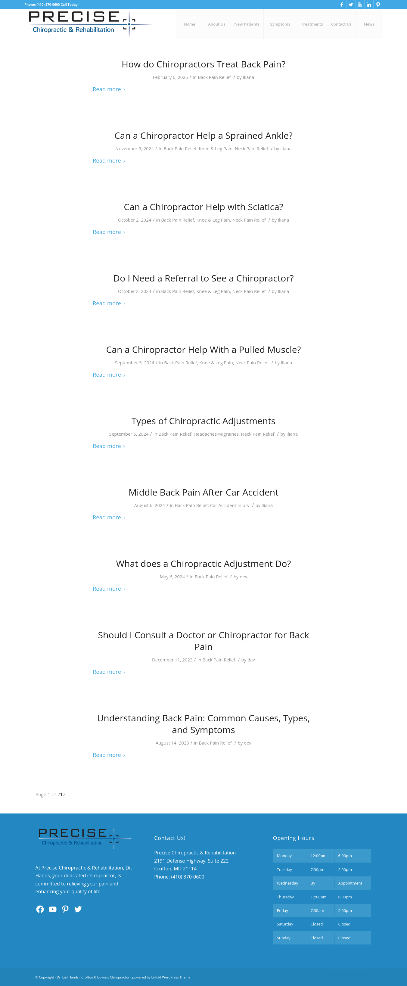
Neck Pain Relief (251, 148)
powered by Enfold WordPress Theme (161, 977)
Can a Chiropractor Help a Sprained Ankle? (203, 135)
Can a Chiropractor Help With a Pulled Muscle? (203, 349)
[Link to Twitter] (350, 4)
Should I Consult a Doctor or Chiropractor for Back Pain (203, 641)
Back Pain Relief (214, 77)
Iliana (248, 77)
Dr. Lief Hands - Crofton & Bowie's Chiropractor (93, 977)
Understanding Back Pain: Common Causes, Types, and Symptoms (203, 724)
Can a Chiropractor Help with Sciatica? (203, 207)
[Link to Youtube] (360, 4)
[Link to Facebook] (341, 4)
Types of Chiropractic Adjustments (203, 421)
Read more (110, 89)
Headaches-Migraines (216, 434)
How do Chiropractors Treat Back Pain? (203, 64)
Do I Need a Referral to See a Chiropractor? (203, 278)
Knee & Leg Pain (216, 148)
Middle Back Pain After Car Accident (203, 492)
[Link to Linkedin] (369, 4)
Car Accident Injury (230, 505)
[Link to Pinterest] (378, 4)
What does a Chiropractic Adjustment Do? (203, 563)
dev (243, 577)
